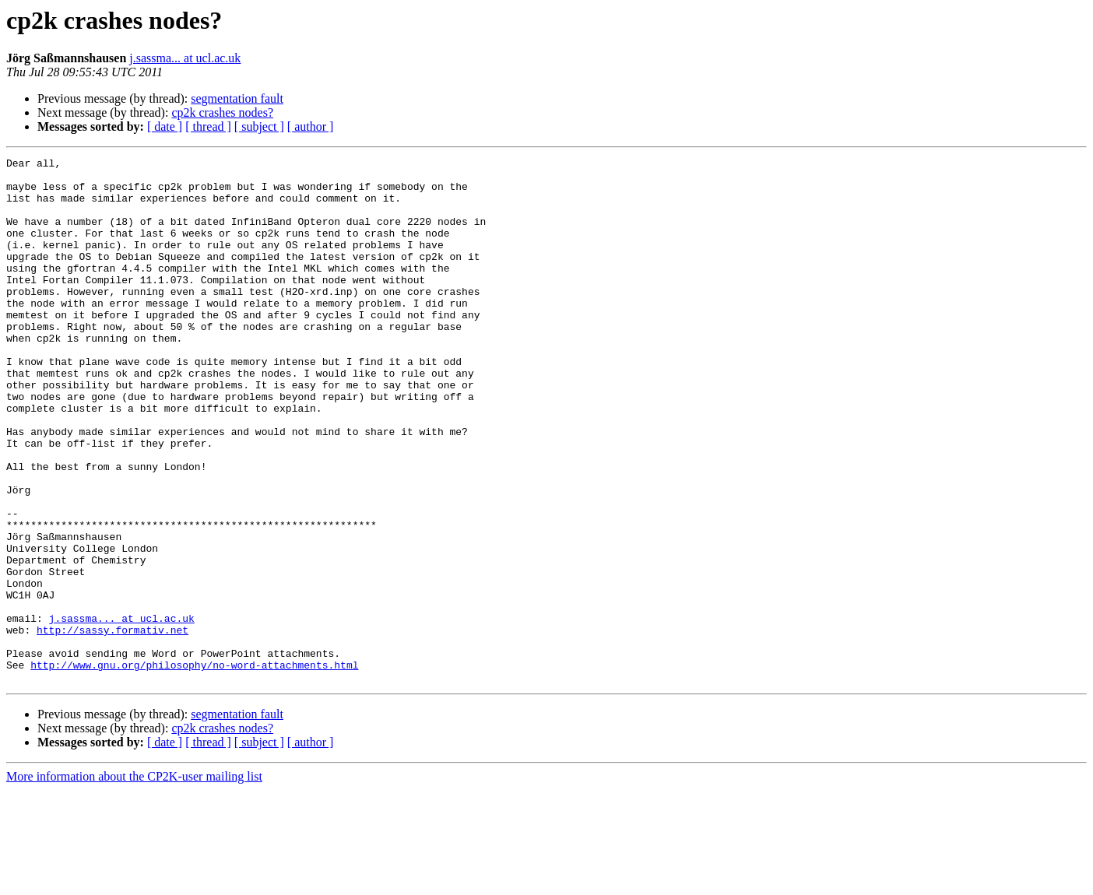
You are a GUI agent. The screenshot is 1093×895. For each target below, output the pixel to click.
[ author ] (310, 126)
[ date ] (164, 126)
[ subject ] (259, 126)
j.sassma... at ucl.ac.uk (185, 58)
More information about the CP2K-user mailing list (134, 881)
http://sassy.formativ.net (112, 725)
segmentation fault (237, 98)
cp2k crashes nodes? (222, 112)
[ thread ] (208, 126)
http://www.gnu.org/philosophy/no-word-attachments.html (194, 767)
